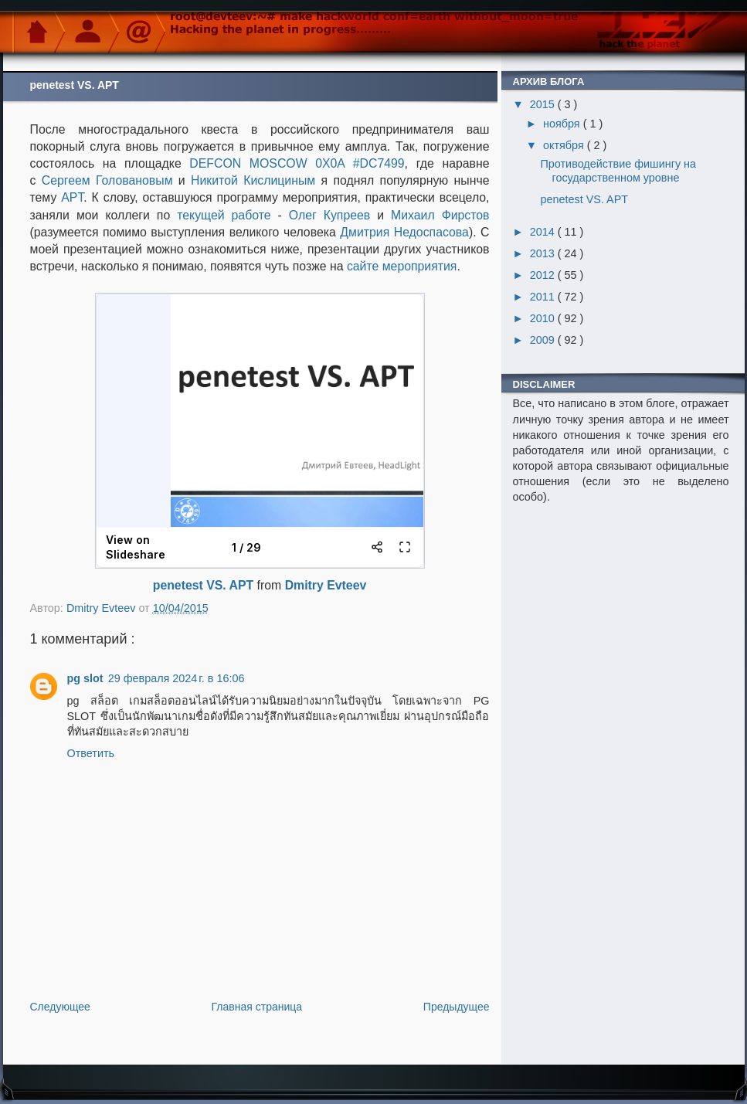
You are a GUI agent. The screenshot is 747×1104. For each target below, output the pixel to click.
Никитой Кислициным (253, 180)
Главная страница (257, 1006)
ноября (563, 123)
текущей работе (223, 215)
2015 (544, 104)
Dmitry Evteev (326, 585)
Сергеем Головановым (107, 180)
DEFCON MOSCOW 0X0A (267, 163)
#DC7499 (379, 163)
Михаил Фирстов (440, 215)
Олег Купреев (329, 215)
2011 (544, 296)
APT (72, 197)
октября (565, 145)
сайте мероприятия (402, 266)
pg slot (85, 678)
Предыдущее (456, 1006)
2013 (544, 253)
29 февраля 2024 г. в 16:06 (176, 678)
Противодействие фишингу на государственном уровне (618, 170)
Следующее (60, 1006)
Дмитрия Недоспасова (404, 232)
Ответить (91, 753)
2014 (544, 232)
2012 (544, 275)
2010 (544, 318)
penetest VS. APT (203, 585)
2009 (544, 340)
